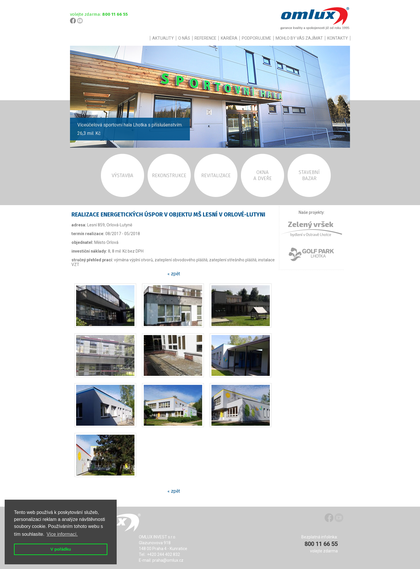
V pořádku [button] (60, 549)
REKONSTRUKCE (169, 175)
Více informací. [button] (62, 534)
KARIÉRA (229, 38)
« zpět (173, 273)
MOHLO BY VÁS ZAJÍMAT (299, 38)
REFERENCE (205, 38)
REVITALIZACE (216, 175)
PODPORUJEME (256, 38)
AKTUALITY (163, 38)
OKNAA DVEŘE (262, 175)
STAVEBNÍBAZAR (309, 175)
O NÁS (184, 38)
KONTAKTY (337, 38)
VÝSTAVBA (122, 175)
